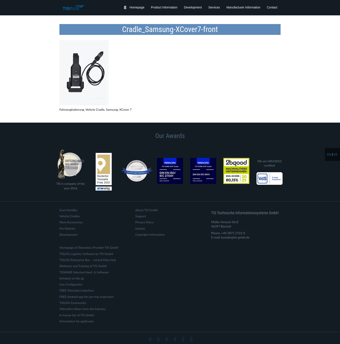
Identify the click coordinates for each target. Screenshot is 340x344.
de (335, 154)
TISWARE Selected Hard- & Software (84, 272)
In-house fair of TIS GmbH (76, 315)
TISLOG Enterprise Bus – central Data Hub (87, 260)
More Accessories (71, 222)
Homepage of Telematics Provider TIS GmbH (88, 247)
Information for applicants (76, 321)
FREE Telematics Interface (76, 290)
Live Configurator (70, 284)
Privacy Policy (144, 222)
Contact (272, 7)
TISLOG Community (72, 303)
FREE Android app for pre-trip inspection (86, 297)
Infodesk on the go (71, 278)
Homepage (136, 7)
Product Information (164, 7)
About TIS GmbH (146, 210)
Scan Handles (68, 210)
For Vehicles (67, 228)
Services (214, 7)
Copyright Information (150, 234)
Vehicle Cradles (69, 216)
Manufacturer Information (243, 7)
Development (193, 7)
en (329, 154)
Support (140, 216)
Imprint (140, 228)
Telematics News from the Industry (82, 309)
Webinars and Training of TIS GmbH (83, 266)
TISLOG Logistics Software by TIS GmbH (86, 254)
